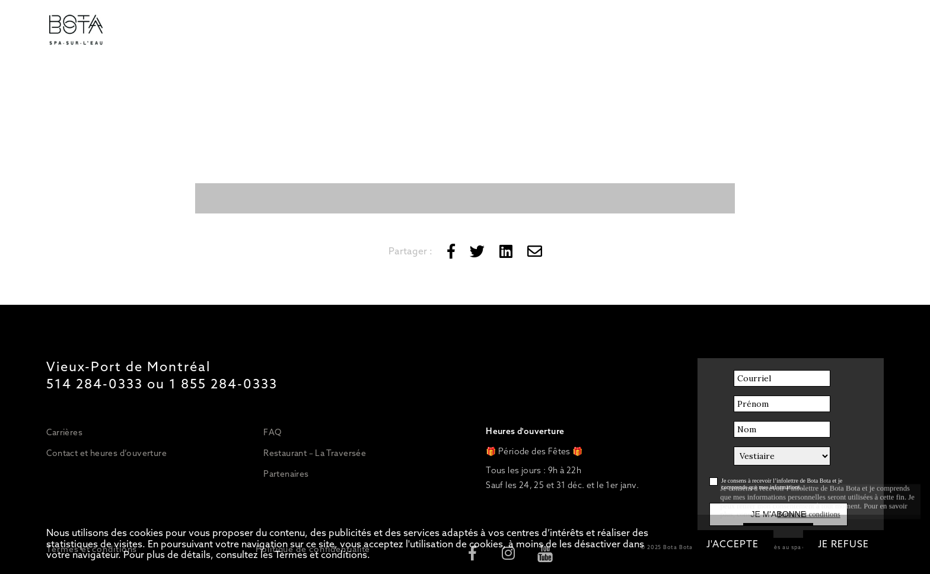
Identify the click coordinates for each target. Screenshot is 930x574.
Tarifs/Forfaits (177, 30)
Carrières (64, 432)
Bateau (526, 30)
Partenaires (285, 473)
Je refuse (843, 544)
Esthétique (397, 30)
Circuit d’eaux (258, 30)
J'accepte (732, 544)
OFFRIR (626, 30)
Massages (330, 30)
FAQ (272, 432)
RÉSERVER (690, 30)
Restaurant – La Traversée (314, 453)
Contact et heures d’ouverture (106, 453)
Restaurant (465, 30)
